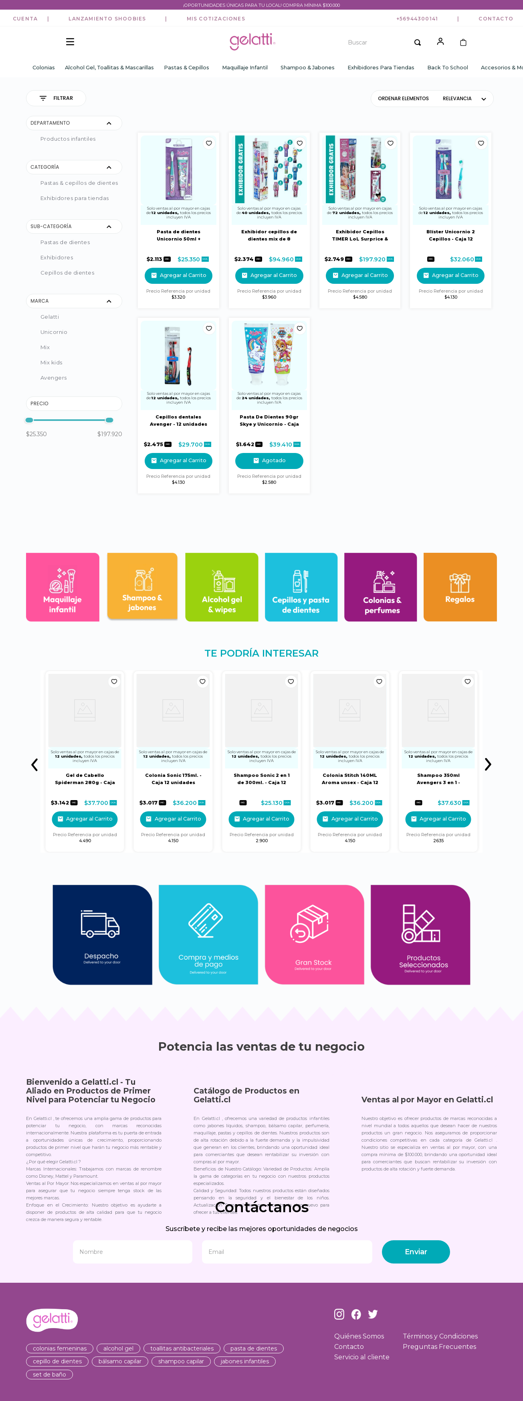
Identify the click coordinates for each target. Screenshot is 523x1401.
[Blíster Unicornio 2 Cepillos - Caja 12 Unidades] (450, 221)
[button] (25, 19)
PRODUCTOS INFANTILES (68, 139)
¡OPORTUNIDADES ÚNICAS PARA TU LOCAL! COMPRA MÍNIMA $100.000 (261, 5)
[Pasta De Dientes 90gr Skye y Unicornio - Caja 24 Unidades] (269, 406)
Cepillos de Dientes (67, 273)
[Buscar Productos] (417, 42)
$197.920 (109, 434)
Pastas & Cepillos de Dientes (79, 183)
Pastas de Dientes (65, 242)
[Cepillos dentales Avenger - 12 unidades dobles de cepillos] (178, 406)
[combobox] (381, 42)
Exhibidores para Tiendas (74, 198)
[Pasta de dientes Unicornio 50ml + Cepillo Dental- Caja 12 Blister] (178, 221)
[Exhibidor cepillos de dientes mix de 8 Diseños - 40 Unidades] (269, 221)
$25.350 (36, 434)
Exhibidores (56, 258)
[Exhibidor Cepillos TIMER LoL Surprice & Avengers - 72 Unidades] (360, 221)
